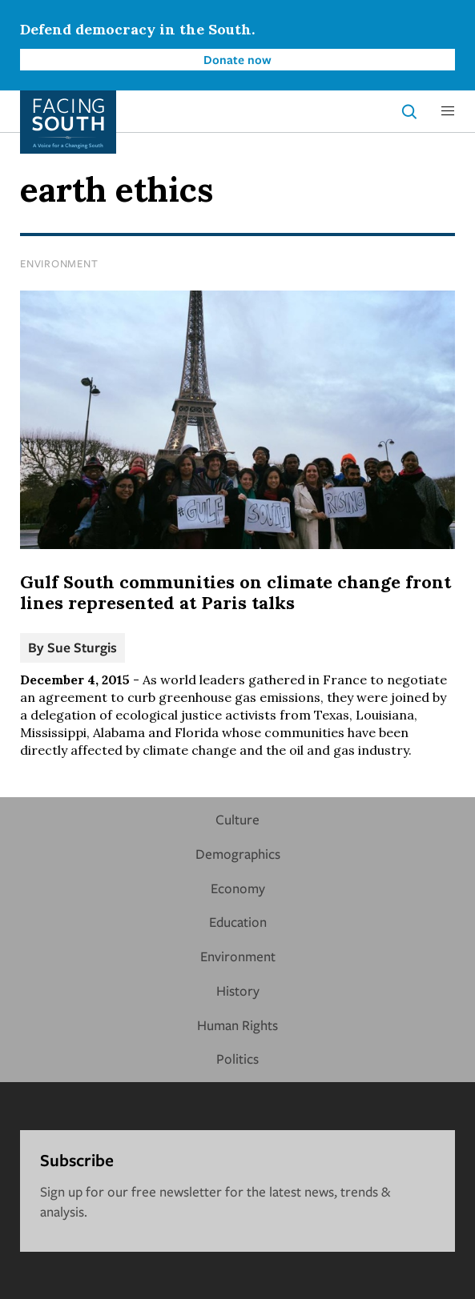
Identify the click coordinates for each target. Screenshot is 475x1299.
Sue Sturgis (82, 647)
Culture (237, 819)
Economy (238, 888)
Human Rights (237, 1025)
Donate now (237, 59)
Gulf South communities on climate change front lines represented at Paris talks (235, 592)
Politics (237, 1058)
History (238, 990)
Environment (59, 263)
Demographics (237, 853)
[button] (448, 111)
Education (238, 921)
